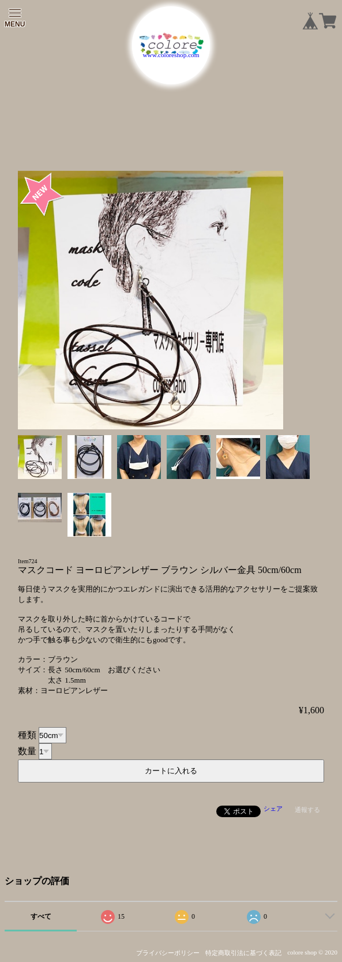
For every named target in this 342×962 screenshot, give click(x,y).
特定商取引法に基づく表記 (243, 952)
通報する (307, 809)
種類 (27, 735)
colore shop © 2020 (312, 952)
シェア (273, 808)
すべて (41, 916)
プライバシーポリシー (168, 952)
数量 (27, 751)
